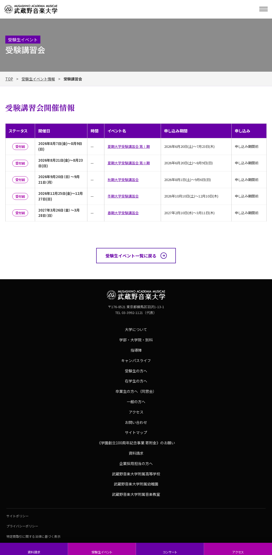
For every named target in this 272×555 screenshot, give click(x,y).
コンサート (170, 552)
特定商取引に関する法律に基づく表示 (33, 536)
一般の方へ (136, 401)
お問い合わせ (136, 422)
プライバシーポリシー (22, 526)
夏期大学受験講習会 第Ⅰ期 (129, 146)
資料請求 (34, 552)
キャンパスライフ (136, 360)
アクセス (238, 552)
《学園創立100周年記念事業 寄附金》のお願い (136, 442)
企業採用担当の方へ (136, 463)
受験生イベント (101, 552)
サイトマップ (136, 432)
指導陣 (136, 350)
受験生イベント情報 (38, 79)
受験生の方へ (136, 370)
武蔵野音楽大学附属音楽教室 (136, 494)
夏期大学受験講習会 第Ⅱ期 (129, 162)
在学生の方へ (136, 381)
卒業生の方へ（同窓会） (136, 391)
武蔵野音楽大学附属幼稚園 (136, 484)
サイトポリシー (17, 516)
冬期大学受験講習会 (123, 196)
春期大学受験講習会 (123, 212)
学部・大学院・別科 (136, 339)
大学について (136, 329)
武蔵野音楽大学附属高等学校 (136, 473)
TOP (9, 79)
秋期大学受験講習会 (123, 179)
